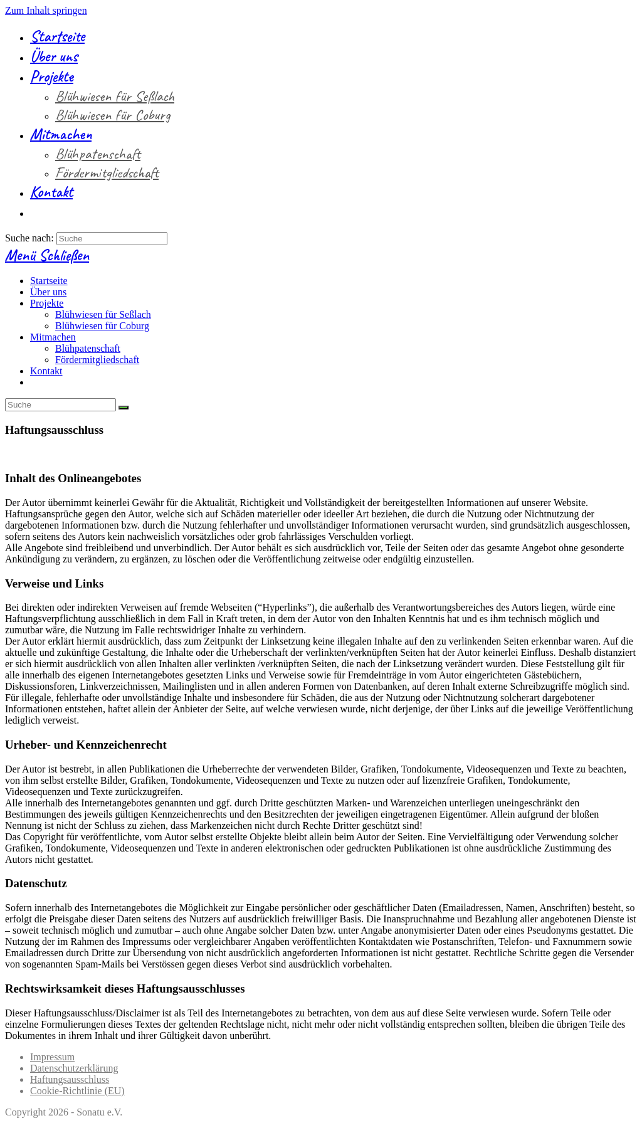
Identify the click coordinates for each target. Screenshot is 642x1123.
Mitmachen (53, 337)
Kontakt (46, 371)
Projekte (46, 303)
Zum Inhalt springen (46, 10)
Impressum (52, 1057)
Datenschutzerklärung (74, 1068)
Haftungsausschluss (69, 1079)
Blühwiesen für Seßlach (103, 314)
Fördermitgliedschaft (97, 359)
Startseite (49, 280)
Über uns (48, 292)
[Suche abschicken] (123, 407)
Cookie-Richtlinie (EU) (77, 1090)
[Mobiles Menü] (47, 255)
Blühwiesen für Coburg (102, 325)
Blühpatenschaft (87, 348)
